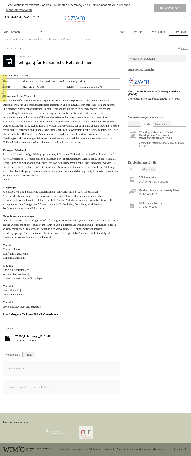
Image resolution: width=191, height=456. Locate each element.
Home (6, 39)
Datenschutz (108, 449)
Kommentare (12, 354)
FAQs (88, 449)
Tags (29, 354)
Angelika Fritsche (148, 207)
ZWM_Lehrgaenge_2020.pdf (32, 336)
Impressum (77, 449)
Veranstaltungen (37, 39)
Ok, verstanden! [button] (170, 8)
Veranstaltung (13, 48)
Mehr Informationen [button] (19, 10)
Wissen (138, 31)
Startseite (65, 449)
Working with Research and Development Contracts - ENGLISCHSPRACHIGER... (157, 135)
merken (184, 48)
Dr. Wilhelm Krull (148, 194)
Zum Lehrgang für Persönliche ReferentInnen (30, 314)
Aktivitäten (178, 31)
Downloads (11, 328)
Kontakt (96, 449)
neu (134, 123)
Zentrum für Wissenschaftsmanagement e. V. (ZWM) (154, 98)
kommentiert (162, 123)
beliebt (147, 123)
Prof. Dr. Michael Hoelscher (153, 181)
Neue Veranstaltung (144, 58)
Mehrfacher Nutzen (151, 202)
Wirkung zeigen (148, 177)
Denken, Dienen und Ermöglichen (159, 190)
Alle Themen (11, 32)
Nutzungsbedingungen (128, 449)
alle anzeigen (22, 422)
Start (122, 31)
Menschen (158, 31)
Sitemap (145, 449)
